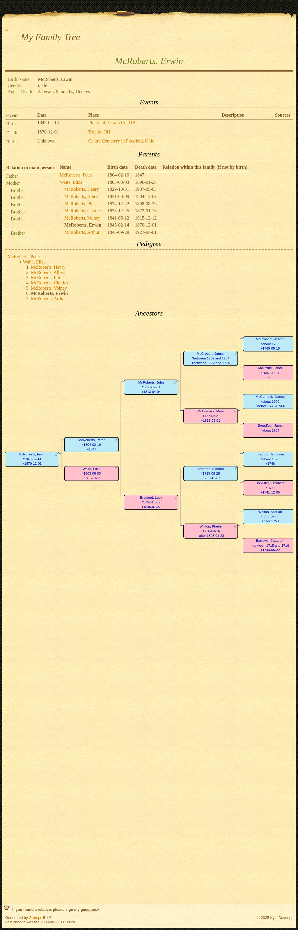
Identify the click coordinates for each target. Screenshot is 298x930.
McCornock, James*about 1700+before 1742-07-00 (270, 401)
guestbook (90, 909)
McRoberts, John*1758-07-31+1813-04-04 (151, 387)
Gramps (35, 917)
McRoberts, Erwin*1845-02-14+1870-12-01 (32, 459)
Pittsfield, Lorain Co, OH (111, 122)
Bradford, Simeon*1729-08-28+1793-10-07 (210, 473)
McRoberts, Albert (81, 196)
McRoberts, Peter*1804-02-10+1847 (91, 444)
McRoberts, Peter (76, 174)
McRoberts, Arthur (82, 232)
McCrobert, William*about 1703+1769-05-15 (270, 343)
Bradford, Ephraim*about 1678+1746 (270, 459)
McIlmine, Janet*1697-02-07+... (270, 372)
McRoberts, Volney (82, 217)
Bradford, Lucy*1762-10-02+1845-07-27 (151, 502)
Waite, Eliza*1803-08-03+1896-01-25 (91, 473)
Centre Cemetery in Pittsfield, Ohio (121, 140)
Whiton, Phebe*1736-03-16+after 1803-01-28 (210, 531)
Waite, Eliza (71, 182)
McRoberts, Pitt (79, 203)
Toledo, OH (99, 131)
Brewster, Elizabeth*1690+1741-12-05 (270, 487)
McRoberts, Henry (81, 189)
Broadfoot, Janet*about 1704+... (270, 430)
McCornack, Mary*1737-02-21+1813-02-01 (210, 416)
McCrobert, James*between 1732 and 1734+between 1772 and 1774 (210, 358)
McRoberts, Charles (83, 210)
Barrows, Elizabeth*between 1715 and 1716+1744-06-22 (270, 545)
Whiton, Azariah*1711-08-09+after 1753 (270, 516)
